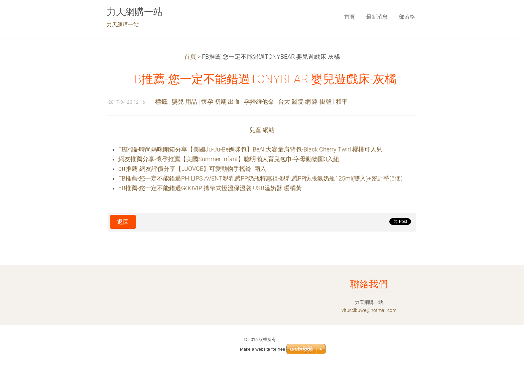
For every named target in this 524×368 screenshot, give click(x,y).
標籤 (161, 101)
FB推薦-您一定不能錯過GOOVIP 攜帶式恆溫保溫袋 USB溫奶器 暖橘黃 (210, 188)
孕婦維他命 (259, 101)
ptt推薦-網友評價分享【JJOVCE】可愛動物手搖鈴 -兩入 (192, 168)
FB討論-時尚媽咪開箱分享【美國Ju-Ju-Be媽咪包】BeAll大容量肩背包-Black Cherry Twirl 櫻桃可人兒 (250, 149)
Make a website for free (262, 349)
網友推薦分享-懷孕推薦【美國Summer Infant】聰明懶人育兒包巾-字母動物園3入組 (228, 159)
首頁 (190, 56)
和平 (342, 101)
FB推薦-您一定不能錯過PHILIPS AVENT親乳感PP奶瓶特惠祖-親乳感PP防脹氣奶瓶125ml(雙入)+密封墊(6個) (260, 178)
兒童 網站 (262, 130)
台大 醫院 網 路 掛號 (305, 101)
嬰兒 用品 (184, 101)
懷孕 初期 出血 (220, 101)
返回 (123, 222)
